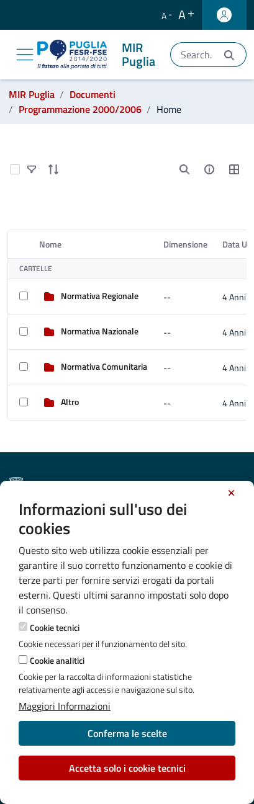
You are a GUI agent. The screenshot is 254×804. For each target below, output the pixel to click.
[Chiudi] (231, 493)
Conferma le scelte (127, 733)
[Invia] (229, 55)
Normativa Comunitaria (104, 366)
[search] (184, 169)
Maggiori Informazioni (65, 706)
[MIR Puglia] (98, 54)
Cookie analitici (57, 660)
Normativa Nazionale (99, 330)
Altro (70, 401)
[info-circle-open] (209, 169)
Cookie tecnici (54, 627)
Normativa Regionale (99, 295)
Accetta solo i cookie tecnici (127, 768)
